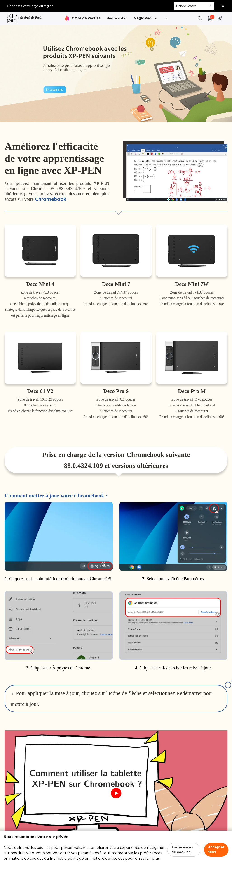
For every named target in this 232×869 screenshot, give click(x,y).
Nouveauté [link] (116, 18)
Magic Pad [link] (146, 18)
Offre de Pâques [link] (86, 18)
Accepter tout (216, 849)
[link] (24, 18)
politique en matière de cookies (96, 858)
